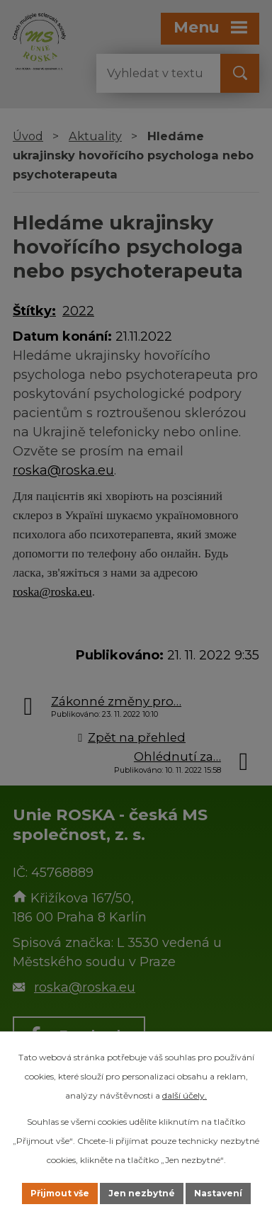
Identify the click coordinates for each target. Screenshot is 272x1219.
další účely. (184, 1095)
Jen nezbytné (141, 1193)
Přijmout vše (59, 1193)
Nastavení (218, 1193)
